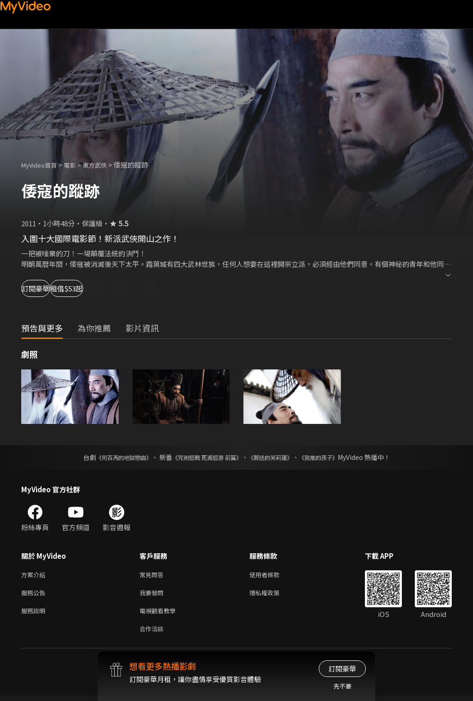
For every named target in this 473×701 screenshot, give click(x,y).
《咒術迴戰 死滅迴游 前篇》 (204, 457)
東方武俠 (105, 164)
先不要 (343, 686)
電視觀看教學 (160, 614)
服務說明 (35, 614)
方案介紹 (35, 575)
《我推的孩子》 (332, 457)
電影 (77, 164)
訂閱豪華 (47, 288)
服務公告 (35, 594)
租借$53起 (107, 288)
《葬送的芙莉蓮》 (277, 457)
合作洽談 (153, 633)
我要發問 (153, 594)
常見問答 (153, 575)
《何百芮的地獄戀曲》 (111, 457)
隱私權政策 (272, 594)
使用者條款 (272, 575)
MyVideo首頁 (42, 164)
